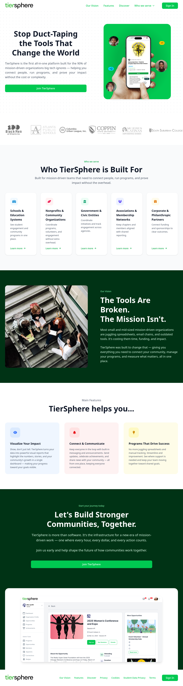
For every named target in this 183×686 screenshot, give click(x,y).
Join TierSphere (46, 88)
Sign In (170, 5)
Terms (152, 677)
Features (109, 5)
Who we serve (144, 5)
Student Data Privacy (134, 677)
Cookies (115, 677)
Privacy (104, 677)
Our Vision (92, 5)
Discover (124, 5)
